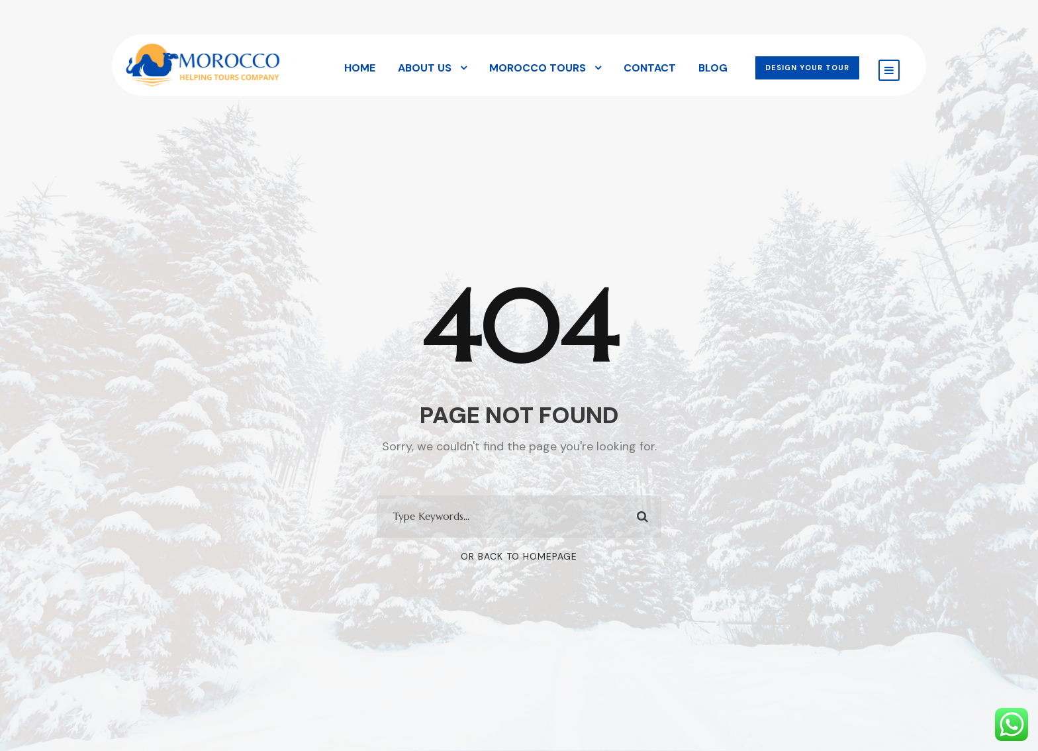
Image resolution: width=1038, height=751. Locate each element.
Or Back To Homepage (519, 556)
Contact (650, 68)
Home (359, 68)
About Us (424, 68)
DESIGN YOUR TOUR (807, 67)
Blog (713, 68)
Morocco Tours (537, 68)
